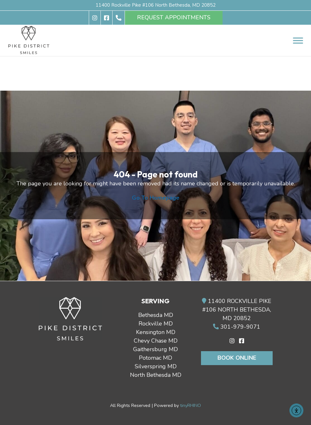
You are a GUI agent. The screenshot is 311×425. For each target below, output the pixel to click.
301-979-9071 (236, 327)
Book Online (236, 358)
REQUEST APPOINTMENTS (174, 17)
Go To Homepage (155, 198)
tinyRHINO (190, 405)
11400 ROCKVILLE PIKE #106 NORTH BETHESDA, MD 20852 (236, 309)
